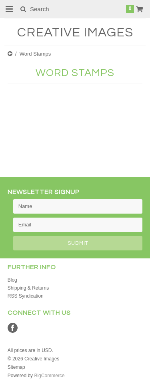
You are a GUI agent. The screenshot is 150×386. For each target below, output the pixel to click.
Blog (12, 280)
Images (75, 32)
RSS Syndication (26, 296)
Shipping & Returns (28, 288)
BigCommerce (49, 375)
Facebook (13, 328)
